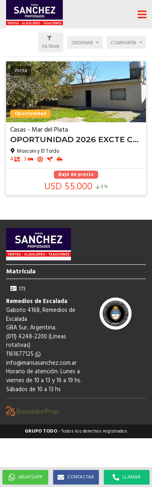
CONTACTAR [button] (76, 477)
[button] (142, 14)
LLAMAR (127, 477)
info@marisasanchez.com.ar (41, 363)
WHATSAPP (25, 477)
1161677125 (23, 354)
